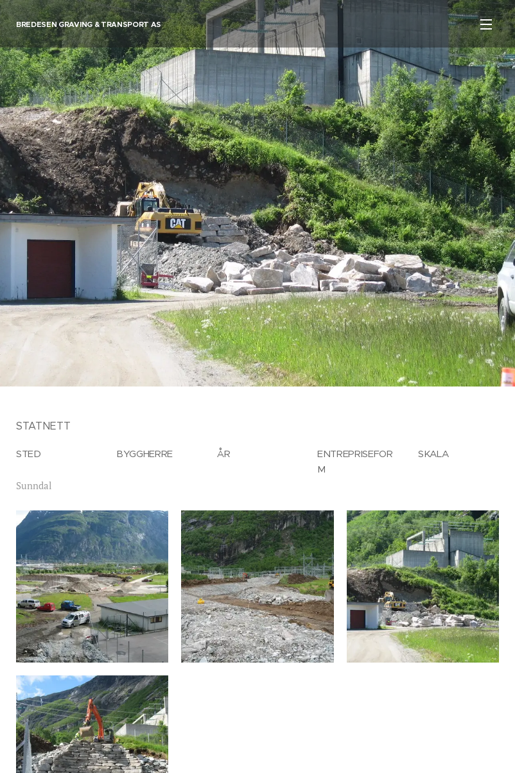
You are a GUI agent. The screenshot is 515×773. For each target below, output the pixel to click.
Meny (486, 24)
